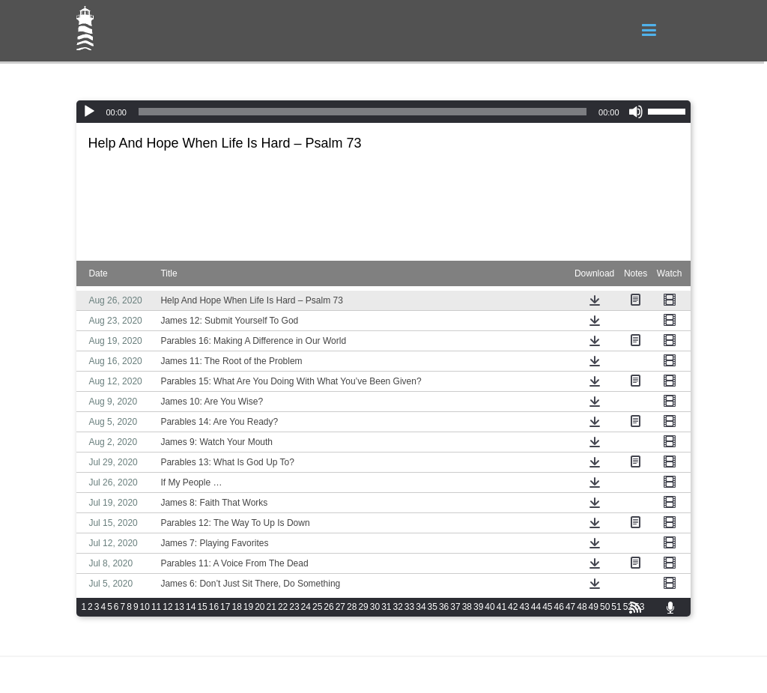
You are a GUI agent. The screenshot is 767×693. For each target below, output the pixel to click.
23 (294, 607)
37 (455, 607)
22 (283, 607)
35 (432, 607)
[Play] (89, 111)
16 (214, 607)
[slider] (362, 111)
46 (559, 607)
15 (202, 607)
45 (547, 607)
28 (352, 607)
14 (190, 607)
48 (581, 607)
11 (156, 607)
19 (248, 607)
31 (386, 607)
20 (259, 607)
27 (340, 607)
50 (605, 607)
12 (167, 607)
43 (524, 607)
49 (593, 607)
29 (363, 607)
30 (375, 607)
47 (570, 607)
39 (478, 607)
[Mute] (635, 111)
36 (444, 607)
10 (145, 607)
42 (513, 607)
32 (397, 607)
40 (489, 607)
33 (409, 607)
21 (271, 607)
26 (328, 607)
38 (467, 607)
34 (420, 607)
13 (179, 607)
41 (501, 607)
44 (536, 607)
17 (225, 607)
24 (306, 607)
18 (236, 607)
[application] (383, 111)
